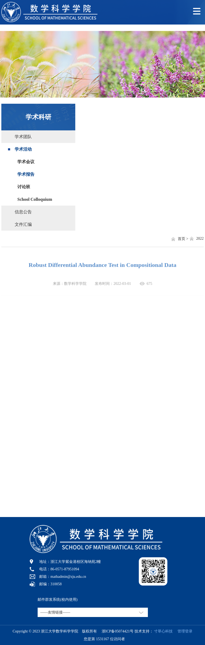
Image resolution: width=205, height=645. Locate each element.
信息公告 (23, 212)
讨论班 (23, 187)
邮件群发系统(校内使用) (57, 600)
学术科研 (38, 117)
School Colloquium (34, 199)
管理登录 (183, 631)
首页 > (183, 239)
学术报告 (25, 174)
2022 (200, 239)
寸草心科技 (163, 631)
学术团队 (23, 136)
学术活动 (23, 149)
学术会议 (25, 161)
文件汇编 (23, 224)
